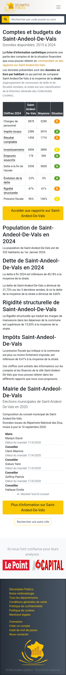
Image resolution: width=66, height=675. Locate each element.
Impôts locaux (12, 131)
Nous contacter (19, 634)
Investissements (14, 149)
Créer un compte (19, 626)
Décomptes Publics (21, 589)
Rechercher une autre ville (33, 521)
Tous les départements (23, 597)
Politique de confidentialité (26, 606)
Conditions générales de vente (28, 602)
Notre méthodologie (21, 593)
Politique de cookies (21, 610)
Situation (57, 113)
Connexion (16, 621)
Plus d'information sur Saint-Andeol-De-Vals (33, 507)
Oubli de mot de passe (23, 630)
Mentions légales (20, 614)
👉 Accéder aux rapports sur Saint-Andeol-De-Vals (33, 213)
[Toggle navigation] (58, 7)
